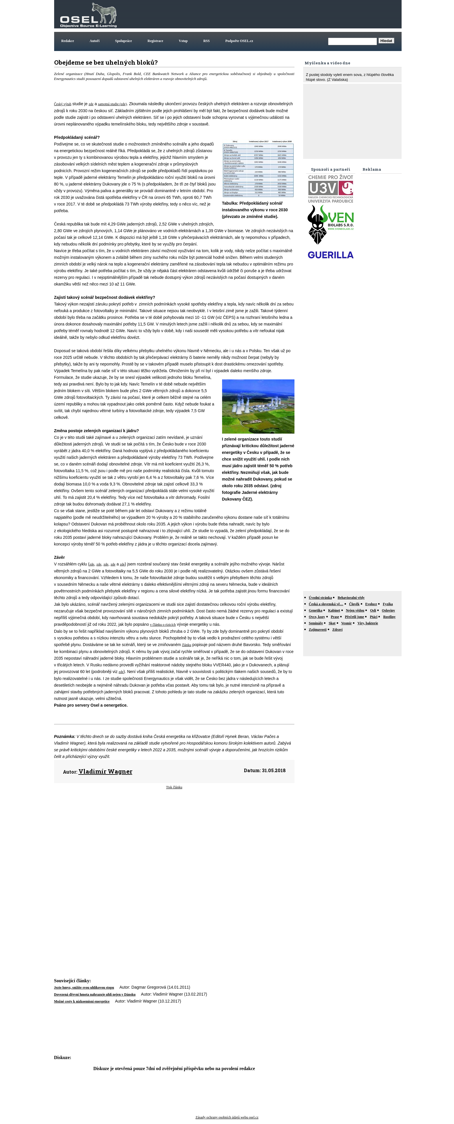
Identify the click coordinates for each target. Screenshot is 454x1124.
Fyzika (388, 604)
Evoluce (371, 604)
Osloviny (388, 610)
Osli (373, 610)
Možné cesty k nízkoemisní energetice (82, 1001)
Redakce (67, 41)
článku (186, 645)
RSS (206, 41)
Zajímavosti (318, 630)
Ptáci (373, 617)
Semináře (316, 623)
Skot (332, 623)
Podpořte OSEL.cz (239, 41)
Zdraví (337, 630)
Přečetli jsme (354, 617)
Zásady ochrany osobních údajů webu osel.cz (226, 1117)
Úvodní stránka (320, 598)
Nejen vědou (355, 610)
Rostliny (389, 617)
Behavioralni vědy (351, 598)
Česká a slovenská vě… (326, 604)
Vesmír (346, 623)
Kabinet (334, 610)
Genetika (316, 610)
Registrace (155, 41)
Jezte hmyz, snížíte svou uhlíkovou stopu (84, 987)
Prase (335, 617)
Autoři (95, 41)
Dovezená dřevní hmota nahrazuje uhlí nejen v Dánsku (95, 994)
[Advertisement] (295, 14)
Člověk (354, 604)
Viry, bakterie (368, 623)
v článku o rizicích (163, 625)
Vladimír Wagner (105, 771)
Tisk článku (174, 787)
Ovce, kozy (317, 617)
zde (91, 104)
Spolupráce (123, 41)
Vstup (183, 41)
